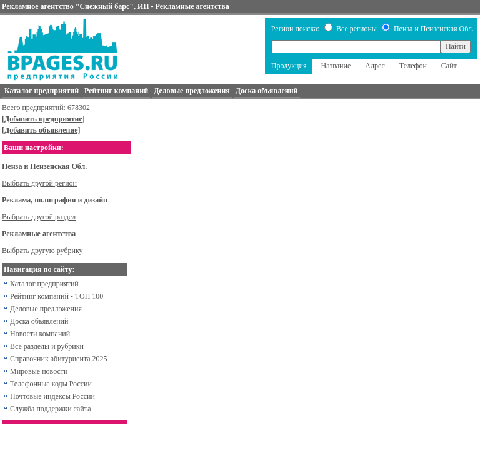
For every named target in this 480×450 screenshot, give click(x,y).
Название (336, 65)
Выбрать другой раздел (39, 216)
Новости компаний (40, 333)
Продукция (289, 65)
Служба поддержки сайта (50, 408)
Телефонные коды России (51, 383)
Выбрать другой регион (39, 183)
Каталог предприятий (44, 283)
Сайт (449, 65)
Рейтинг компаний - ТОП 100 (56, 296)
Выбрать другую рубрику (42, 250)
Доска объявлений (39, 321)
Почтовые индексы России (52, 396)
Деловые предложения (46, 308)
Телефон (413, 65)
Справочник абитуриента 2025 (59, 358)
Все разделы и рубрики (47, 346)
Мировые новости (39, 371)
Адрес (375, 65)
